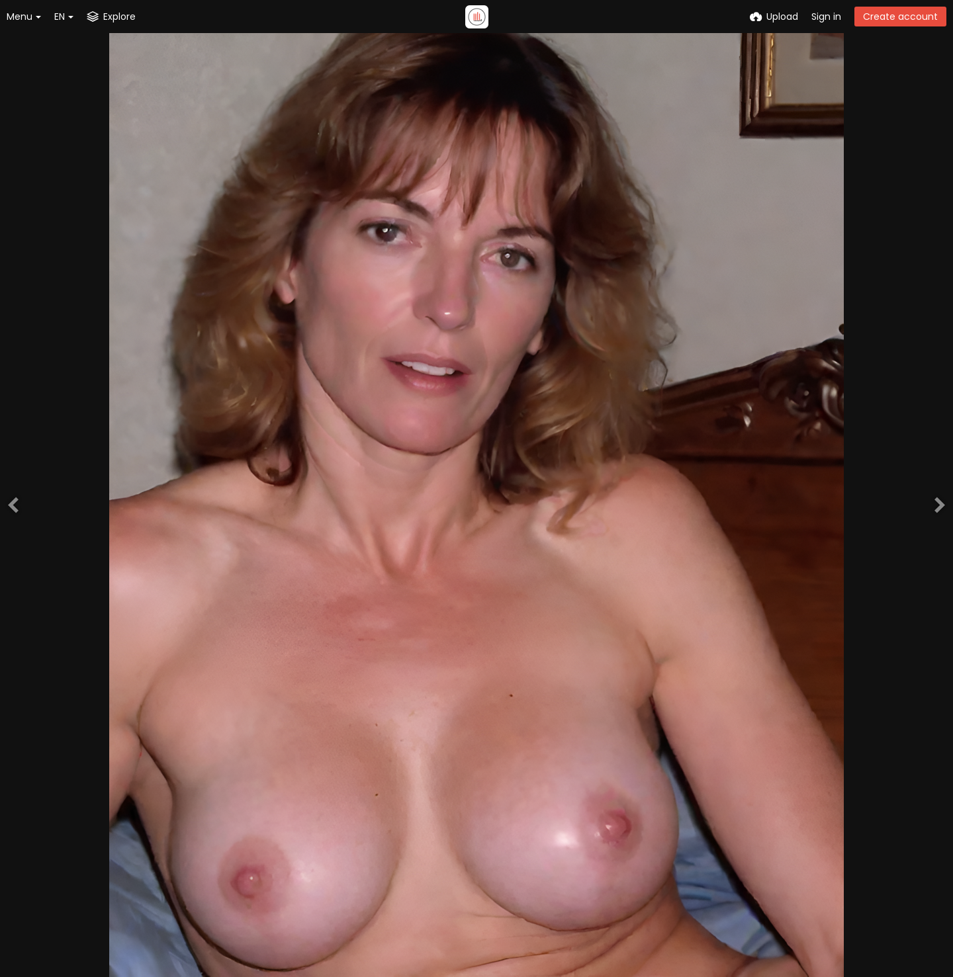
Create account (900, 16)
